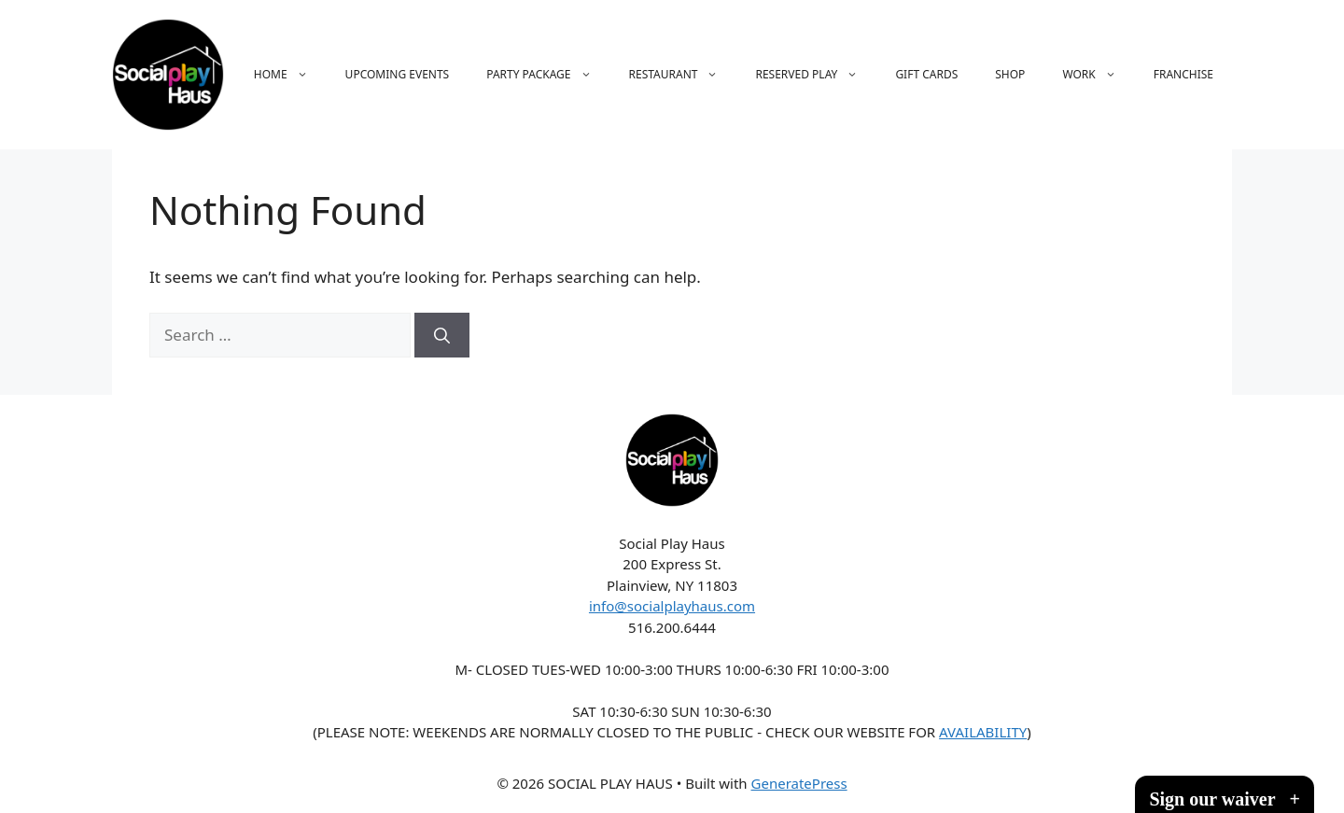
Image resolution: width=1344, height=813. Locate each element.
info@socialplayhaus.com (672, 605)
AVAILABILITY (983, 731)
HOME (290, 75)
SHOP (1010, 74)
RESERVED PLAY (815, 75)
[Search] (441, 335)
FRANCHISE (1183, 74)
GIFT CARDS (926, 74)
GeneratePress (799, 783)
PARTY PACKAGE (547, 75)
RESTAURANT (683, 75)
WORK (1098, 75)
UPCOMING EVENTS (397, 74)
